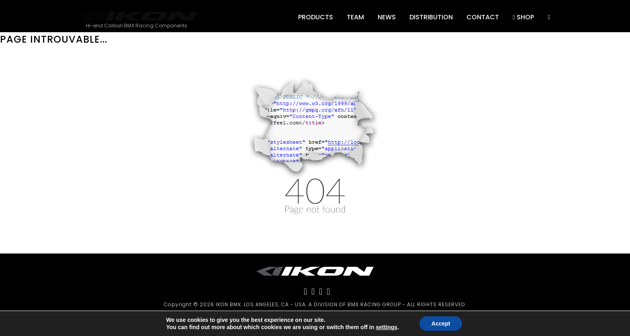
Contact (482, 17)
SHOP (523, 17)
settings (386, 327)
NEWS (387, 17)
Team (355, 17)
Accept (441, 323)
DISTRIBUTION (431, 17)
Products (315, 17)
